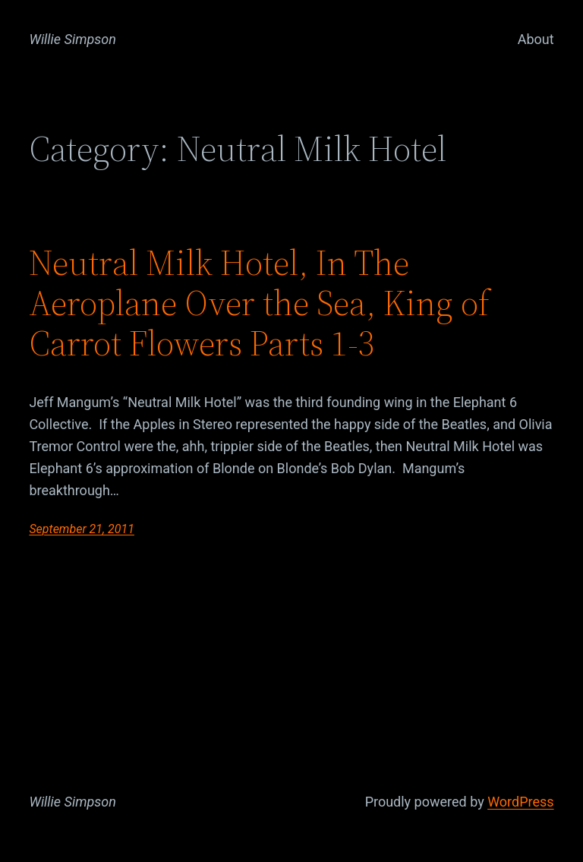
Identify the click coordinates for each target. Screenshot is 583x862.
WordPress (520, 802)
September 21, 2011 (81, 529)
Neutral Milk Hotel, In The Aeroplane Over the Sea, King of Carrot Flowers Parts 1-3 (259, 302)
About (536, 39)
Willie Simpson (72, 39)
